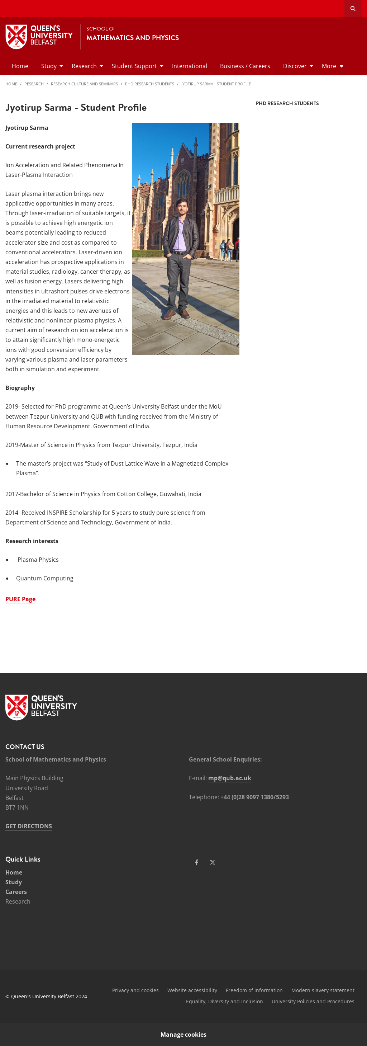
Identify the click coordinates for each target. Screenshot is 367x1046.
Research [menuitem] (84, 66)
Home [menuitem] (20, 66)
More (329, 66)
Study (13, 882)
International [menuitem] (189, 66)
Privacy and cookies (135, 990)
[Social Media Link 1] (197, 862)
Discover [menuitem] (295, 66)
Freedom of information (254, 990)
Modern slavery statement (322, 990)
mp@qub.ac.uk (229, 778)
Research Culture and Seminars (84, 83)
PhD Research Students (149, 83)
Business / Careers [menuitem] (245, 66)
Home (11, 83)
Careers (16, 892)
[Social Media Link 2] (212, 862)
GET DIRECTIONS (28, 826)
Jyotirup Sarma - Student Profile (216, 83)
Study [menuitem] (49, 66)
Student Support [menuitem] (134, 66)
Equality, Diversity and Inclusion (224, 1001)
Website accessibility (192, 990)
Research (34, 83)
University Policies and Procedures (313, 1001)
